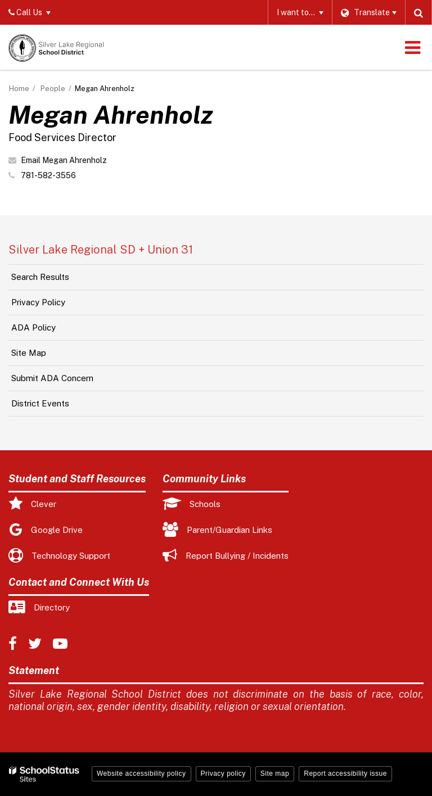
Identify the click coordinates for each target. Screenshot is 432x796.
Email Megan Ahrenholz (64, 160)
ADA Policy (33, 327)
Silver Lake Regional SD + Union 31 (100, 249)
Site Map (28, 353)
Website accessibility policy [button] (141, 773)
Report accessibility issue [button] (345, 773)
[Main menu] (412, 47)
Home (19, 88)
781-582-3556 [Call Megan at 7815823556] (48, 175)
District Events (40, 403)
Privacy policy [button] (223, 773)
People (52, 88)
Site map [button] (274, 773)
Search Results (40, 277)
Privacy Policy (38, 302)
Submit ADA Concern (52, 378)
